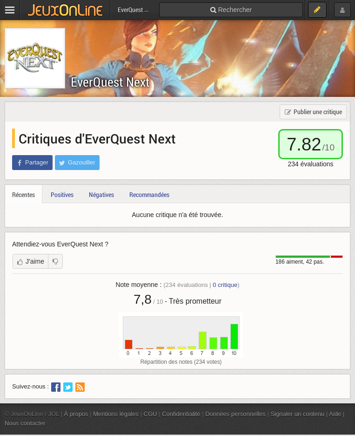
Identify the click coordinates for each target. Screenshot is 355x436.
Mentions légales (116, 413)
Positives (62, 194)
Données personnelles (235, 413)
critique (225, 284)
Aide (335, 413)
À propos (76, 413)
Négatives (101, 194)
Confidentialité (181, 413)
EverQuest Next (110, 81)
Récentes (23, 194)
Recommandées (149, 194)
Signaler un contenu (297, 413)
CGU (150, 413)
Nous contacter (25, 423)
